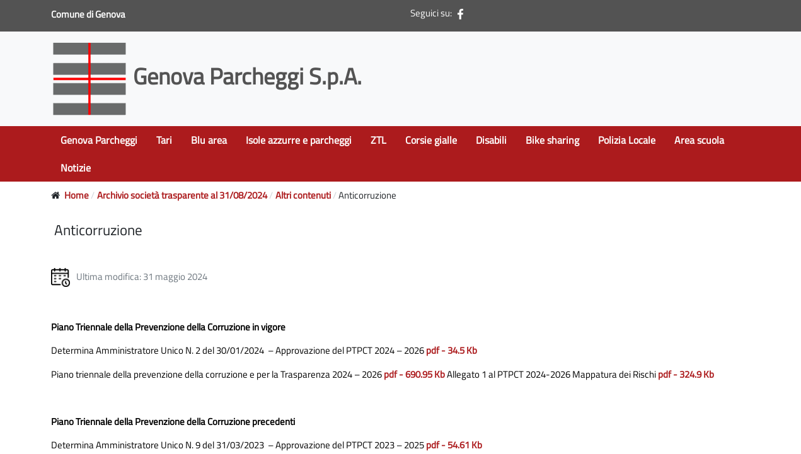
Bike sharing (552, 140)
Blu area (209, 140)
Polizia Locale (626, 140)
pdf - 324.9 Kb (686, 374)
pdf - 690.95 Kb (414, 374)
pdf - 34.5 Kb (451, 350)
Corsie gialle (431, 140)
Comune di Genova (89, 14)
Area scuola (699, 140)
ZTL (378, 140)
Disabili (491, 140)
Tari (164, 140)
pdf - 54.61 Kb (454, 445)
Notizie (76, 167)
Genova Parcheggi (99, 140)
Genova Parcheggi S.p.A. (209, 76)
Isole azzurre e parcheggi (299, 140)
